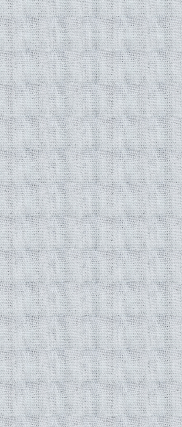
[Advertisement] (65, 179)
